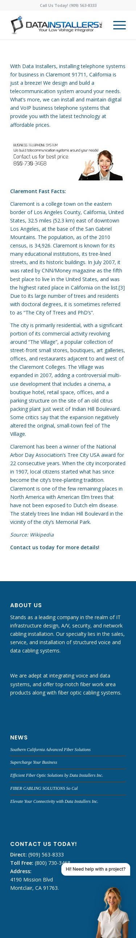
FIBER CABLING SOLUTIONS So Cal (44, 788)
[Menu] (116, 25)
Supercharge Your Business (33, 762)
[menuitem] (116, 25)
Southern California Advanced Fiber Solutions (50, 749)
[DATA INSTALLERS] (56, 25)
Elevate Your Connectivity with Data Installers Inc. (54, 801)
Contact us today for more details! (54, 547)
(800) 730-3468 (51, 862)
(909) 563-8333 (45, 854)
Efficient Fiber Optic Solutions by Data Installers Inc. (56, 775)
